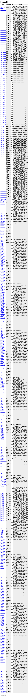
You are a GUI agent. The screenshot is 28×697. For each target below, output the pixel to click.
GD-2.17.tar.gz (3, 94)
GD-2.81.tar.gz (3, 193)
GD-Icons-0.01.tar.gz (2, 401)
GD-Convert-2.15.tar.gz (3, 278)
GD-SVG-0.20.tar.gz (2, 498)
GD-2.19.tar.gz (3, 98)
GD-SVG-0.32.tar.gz (2, 518)
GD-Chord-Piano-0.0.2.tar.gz (3, 251)
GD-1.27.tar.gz (3, 44)
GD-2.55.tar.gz (3, 148)
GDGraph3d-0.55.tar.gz (3, 680)
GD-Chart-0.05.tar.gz (2, 234)
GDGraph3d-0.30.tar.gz (3, 642)
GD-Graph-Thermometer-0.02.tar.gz (3, 377)
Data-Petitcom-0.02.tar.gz (3, 11)
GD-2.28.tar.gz (3, 112)
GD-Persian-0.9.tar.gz (3, 450)
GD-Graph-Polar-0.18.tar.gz (3, 348)
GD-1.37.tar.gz (3, 60)
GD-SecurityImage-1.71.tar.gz (3, 464)
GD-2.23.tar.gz (3, 104)
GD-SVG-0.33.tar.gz (2, 520)
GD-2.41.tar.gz (3, 128)
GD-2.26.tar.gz (3, 108)
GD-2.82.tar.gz (3, 195)
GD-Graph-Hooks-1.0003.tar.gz (3, 322)
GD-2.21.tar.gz (3, 100)
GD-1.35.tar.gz (3, 56)
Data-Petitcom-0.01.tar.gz (3, 8)
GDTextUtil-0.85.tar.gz (3, 686)
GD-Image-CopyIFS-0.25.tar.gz (3, 416)
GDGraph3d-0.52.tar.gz (3, 671)
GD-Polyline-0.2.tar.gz (3, 456)
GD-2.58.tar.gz (3, 154)
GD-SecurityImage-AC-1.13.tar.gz (3, 481)
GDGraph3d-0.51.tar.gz (3, 668)
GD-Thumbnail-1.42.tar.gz (3, 546)
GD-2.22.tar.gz (3, 102)
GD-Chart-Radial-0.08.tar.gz (2, 245)
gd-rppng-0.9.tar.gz (2, 459)
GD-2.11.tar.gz (3, 86)
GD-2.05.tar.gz (3, 78)
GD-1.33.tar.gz (3, 54)
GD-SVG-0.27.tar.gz (2, 510)
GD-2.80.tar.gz (3, 191)
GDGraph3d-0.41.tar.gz (3, 660)
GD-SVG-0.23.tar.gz (2, 504)
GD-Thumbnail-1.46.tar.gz (3, 555)
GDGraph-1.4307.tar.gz (3, 613)
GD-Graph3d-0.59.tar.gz (3, 392)
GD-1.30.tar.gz (3, 50)
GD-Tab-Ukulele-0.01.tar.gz (2, 531)
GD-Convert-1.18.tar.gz (3, 266)
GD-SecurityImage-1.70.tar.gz (3, 461)
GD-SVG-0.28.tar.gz (2, 512)
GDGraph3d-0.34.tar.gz (3, 654)
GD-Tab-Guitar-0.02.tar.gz (3, 525)
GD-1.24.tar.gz (3, 38)
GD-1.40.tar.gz (3, 66)
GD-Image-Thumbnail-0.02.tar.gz (3, 427)
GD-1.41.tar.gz (3, 68)
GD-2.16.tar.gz (3, 92)
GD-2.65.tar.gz (3, 168)
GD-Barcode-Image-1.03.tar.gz (3, 228)
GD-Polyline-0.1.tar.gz (3, 453)
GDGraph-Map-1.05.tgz (3, 630)
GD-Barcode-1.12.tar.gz (3, 204)
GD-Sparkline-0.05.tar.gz (3, 491)
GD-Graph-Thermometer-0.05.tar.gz (3, 386)
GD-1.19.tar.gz (3, 28)
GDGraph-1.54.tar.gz (2, 604)
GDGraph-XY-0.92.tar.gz (3, 639)
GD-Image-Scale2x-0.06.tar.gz (3, 422)
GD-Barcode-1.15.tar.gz (3, 213)
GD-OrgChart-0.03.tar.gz (3, 447)
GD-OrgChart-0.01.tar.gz (3, 441)
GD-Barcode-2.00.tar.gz (3, 216)
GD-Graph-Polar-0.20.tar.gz (3, 354)
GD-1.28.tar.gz (3, 46)
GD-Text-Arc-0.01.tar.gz (3, 534)
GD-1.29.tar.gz (3, 48)
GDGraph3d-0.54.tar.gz (3, 677)
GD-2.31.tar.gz (3, 118)
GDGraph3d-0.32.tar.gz (3, 648)
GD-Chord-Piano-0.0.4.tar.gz (3, 257)
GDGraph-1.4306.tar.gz (3, 610)
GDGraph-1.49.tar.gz (2, 589)
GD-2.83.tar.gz (3, 197)
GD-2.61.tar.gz (3, 160)
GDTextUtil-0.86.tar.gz (3, 689)
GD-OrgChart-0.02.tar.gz (3, 444)
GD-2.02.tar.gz (3, 72)
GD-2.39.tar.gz (3, 126)
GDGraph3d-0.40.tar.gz (3, 657)
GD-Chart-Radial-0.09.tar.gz (2, 248)
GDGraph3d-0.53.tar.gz (3, 674)
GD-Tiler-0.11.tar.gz (2, 557)
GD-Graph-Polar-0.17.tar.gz (3, 345)
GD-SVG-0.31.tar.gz (2, 516)
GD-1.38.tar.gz (3, 62)
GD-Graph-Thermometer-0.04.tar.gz (3, 383)
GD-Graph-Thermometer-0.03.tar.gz (3, 380)
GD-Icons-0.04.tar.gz (2, 410)
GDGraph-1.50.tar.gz (2, 592)
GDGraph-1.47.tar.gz (2, 583)
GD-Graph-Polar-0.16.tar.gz (3, 342)
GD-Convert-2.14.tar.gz (3, 275)
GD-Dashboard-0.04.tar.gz (3, 292)
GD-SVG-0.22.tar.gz (2, 502)
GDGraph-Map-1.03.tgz (3, 627)
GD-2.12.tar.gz (3, 88)
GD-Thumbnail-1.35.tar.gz (3, 540)
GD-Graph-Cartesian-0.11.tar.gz (3, 310)
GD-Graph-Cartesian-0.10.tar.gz (3, 307)
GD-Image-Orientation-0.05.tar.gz (3, 419)
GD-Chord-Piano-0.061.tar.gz (3, 263)
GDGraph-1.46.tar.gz (2, 580)
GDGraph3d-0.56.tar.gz (3, 683)
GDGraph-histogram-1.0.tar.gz (2, 621)
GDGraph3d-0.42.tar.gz (3, 662)
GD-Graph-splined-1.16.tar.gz (3, 375)
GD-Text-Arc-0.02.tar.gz (3, 537)
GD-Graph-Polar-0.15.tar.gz (3, 339)
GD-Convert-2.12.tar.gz (3, 269)
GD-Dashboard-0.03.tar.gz (3, 289)
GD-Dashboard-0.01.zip (3, 283)
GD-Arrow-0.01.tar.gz (2, 202)
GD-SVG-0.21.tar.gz (2, 500)
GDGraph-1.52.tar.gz (2, 598)
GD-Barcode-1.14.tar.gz (3, 210)
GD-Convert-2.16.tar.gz (3, 281)
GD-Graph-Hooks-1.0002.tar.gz (3, 319)
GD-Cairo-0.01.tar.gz (2, 231)
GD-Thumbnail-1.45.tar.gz (3, 552)
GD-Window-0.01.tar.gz (3, 560)
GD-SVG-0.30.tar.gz (2, 514)
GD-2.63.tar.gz (3, 164)
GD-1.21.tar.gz (3, 32)
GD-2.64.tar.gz (3, 166)
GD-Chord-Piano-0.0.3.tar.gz (3, 254)
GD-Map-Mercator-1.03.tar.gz (2, 438)
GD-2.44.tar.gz (3, 132)
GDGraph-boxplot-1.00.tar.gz (2, 618)
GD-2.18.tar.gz (3, 96)
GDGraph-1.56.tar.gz (2, 607)
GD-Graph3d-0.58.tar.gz (3, 389)
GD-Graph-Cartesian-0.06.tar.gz (3, 295)
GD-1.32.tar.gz (3, 52)
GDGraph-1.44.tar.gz (2, 574)
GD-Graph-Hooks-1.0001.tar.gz (3, 316)
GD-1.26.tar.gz (3, 42)
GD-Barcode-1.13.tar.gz (3, 207)
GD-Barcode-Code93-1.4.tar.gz (3, 225)
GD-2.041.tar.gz (3, 76)
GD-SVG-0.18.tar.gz (2, 494)
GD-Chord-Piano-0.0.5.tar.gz (3, 260)
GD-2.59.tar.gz (3, 156)
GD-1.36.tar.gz (3, 58)
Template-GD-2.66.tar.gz (3, 692)
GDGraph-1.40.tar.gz (2, 566)
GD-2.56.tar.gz (3, 150)
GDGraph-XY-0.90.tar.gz (3, 633)
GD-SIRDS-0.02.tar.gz (3, 488)
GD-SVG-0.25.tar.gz (2, 508)
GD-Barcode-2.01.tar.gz (3, 219)
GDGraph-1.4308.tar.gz (3, 615)
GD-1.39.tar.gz (3, 64)
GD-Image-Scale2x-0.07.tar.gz (3, 424)
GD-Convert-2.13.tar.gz (3, 272)
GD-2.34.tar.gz (3, 122)
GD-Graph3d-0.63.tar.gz (3, 398)
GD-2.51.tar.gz (3, 142)
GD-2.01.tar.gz (3, 70)
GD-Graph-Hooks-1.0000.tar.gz (3, 313)
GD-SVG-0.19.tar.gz (2, 496)
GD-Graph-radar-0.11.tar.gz (3, 360)
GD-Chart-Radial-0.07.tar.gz (2, 242)
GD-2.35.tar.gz (3, 124)
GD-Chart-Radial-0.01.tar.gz (2, 237)
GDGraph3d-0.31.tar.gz (3, 645)
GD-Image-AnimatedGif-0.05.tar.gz (3, 413)
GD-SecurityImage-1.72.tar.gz (3, 467)
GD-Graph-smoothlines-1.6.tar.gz (3, 369)
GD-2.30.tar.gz (3, 116)
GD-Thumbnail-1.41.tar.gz (3, 543)
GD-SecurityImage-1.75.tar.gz (3, 475)
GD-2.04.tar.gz (3, 74)
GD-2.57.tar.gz (3, 152)
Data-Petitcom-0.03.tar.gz (3, 13)
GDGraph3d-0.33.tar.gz (3, 651)
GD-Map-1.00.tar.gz (2, 430)
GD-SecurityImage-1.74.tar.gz (3, 473)
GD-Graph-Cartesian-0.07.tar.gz (3, 298)
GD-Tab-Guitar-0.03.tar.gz (3, 528)
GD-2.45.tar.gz (3, 134)
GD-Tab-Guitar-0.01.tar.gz (3, 522)
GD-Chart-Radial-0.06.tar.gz (2, 239)
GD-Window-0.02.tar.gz (3, 563)
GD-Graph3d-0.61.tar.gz (3, 395)
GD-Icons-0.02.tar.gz (2, 404)
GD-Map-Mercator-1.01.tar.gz (2, 432)
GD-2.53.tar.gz (3, 146)
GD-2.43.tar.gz (3, 130)
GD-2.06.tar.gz (3, 80)
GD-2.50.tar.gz (3, 140)
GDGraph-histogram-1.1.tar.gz (2, 624)
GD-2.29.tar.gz (3, 114)
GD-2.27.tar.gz (3, 110)
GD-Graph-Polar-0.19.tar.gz (3, 351)
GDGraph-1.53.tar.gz (2, 601)
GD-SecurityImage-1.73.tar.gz (3, 470)
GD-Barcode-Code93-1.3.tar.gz (3, 222)
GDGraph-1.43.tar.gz (2, 571)
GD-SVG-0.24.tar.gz (2, 506)
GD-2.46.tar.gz (3, 136)
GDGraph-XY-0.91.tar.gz (3, 636)
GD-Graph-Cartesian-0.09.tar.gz (3, 304)
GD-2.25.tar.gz (3, 106)
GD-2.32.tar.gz (3, 120)
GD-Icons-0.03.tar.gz (2, 407)
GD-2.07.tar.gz (3, 82)
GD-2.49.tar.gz (3, 138)
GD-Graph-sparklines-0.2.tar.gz (3, 372)
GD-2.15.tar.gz (3, 90)
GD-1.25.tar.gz (3, 40)
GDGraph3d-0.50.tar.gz (3, 665)
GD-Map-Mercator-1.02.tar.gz (2, 435)
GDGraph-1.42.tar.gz (2, 568)
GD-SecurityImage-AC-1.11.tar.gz (3, 478)
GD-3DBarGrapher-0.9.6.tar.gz (3, 199)
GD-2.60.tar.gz (3, 158)
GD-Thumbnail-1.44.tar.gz (3, 549)
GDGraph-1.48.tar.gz (2, 586)
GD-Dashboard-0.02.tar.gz (3, 286)
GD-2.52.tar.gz (3, 144)
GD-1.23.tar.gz (3, 36)
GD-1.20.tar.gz (3, 30)
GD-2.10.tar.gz (3, 84)
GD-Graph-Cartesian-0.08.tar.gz (3, 301)
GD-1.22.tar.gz (3, 34)
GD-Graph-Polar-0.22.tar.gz (3, 357)
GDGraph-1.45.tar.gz (2, 577)
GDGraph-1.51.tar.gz (2, 595)
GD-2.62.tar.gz (3, 162)
